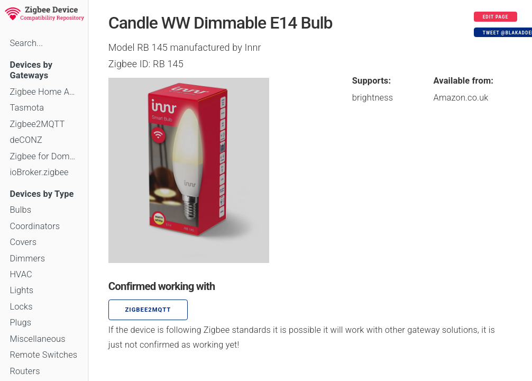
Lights (21, 290)
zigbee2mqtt (148, 309)
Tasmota (27, 108)
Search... (26, 43)
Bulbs (20, 210)
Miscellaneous (37, 339)
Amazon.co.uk (461, 98)
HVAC (21, 274)
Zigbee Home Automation (44, 92)
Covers (23, 242)
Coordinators (35, 226)
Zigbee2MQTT (37, 124)
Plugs (20, 323)
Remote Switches (43, 355)
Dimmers (27, 258)
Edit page (496, 17)
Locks (21, 307)
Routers (25, 371)
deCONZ (26, 140)
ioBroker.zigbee (39, 172)
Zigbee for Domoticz (44, 156)
